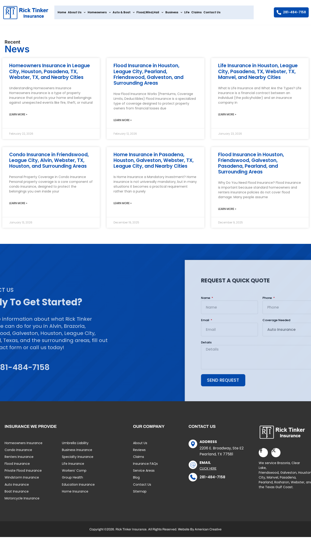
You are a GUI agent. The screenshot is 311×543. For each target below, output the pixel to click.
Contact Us (211, 12)
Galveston (288, 474)
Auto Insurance (17, 486)
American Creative (208, 531)
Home (62, 12)
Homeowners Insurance (23, 445)
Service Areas (144, 473)
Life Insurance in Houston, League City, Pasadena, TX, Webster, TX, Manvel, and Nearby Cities (258, 73)
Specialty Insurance (77, 459)
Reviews (139, 452)
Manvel (272, 479)
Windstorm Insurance (22, 479)
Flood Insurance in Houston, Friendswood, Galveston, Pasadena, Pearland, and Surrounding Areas (251, 165)
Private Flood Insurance (23, 473)
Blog (136, 479)
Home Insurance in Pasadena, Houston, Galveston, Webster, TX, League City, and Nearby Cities (154, 162)
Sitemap (140, 493)
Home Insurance (75, 493)
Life (186, 12)
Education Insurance (78, 486)
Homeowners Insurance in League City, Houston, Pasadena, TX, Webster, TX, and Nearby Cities (49, 73)
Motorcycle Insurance (22, 500)
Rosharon (281, 484)
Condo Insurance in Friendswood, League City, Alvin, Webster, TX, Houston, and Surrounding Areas (49, 162)
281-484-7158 (212, 479)
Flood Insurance (17, 465)
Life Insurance (73, 465)
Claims (196, 12)
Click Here (208, 470)
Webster (297, 484)
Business (173, 12)
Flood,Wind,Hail (149, 12)
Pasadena (288, 479)
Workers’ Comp (74, 473)
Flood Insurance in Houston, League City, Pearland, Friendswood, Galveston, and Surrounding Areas (148, 76)
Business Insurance (77, 452)
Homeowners (99, 12)
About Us (77, 12)
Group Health (72, 479)
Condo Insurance (18, 452)
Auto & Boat (124, 12)
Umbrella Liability (75, 445)
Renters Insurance (19, 459)
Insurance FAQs (145, 465)
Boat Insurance (17, 493)
